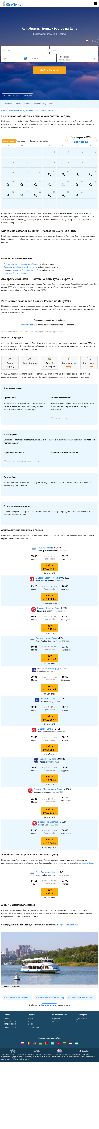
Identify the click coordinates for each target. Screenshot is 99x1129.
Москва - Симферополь (10, 1064)
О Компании (33, 1060)
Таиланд (31, 1025)
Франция (32, 1033)
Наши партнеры (35, 1078)
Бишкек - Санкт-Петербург (48, 578)
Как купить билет (35, 1088)
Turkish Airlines (59, 1042)
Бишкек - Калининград (48, 668)
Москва (7, 1018)
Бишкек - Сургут (49, 698)
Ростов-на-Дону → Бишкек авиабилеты (21, 264)
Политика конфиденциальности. (28, 1124)
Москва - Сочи (10, 1060)
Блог (30, 1085)
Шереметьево (82, 1022)
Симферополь (10, 1025)
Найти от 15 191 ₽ (49, 627)
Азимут (55, 1035)
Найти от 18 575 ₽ (49, 811)
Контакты (32, 1063)
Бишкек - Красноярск (48, 822)
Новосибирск (9, 1033)
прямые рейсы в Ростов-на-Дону (26, 270)
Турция (31, 1022)
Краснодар (8, 1029)
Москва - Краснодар (13, 1073)
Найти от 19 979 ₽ (49, 688)
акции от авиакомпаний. (70, 925)
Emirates (56, 1039)
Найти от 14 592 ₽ (49, 748)
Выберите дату (27, 325)
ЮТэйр (55, 1032)
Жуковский (81, 1029)
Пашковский (81, 1040)
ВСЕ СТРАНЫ (33, 1047)
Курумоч (80, 1043)
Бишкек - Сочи (45, 729)
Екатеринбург (10, 1036)
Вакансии (32, 1081)
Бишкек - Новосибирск (47, 638)
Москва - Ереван (11, 1070)
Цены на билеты (30, 110)
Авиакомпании (46, 110)
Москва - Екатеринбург (10, 1087)
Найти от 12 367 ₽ (49, 718)
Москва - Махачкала (13, 1092)
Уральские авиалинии (57, 1027)
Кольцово (80, 1036)
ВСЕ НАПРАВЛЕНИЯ (12, 1096)
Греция (31, 1043)
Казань (7, 1043)
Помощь (31, 1071)
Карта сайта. (61, 1124)
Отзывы (31, 1074)
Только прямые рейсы (39, 141)
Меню (95, 3)
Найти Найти (49, 892)
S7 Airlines (56, 1022)
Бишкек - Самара (48, 759)
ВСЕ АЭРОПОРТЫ (83, 1047)
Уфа (5, 1040)
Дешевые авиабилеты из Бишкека (19, 267)
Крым (30, 1018)
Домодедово (81, 1018)
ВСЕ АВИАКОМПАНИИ (60, 1051)
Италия (31, 1029)
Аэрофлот (56, 1018)
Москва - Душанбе (12, 1083)
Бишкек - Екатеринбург (48, 608)
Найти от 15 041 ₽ (49, 841)
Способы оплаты (35, 1067)
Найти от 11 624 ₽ (49, 597)
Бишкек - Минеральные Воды (48, 789)
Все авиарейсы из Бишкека (16, 997)
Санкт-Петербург (11, 1022)
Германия (32, 1036)
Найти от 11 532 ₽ (49, 658)
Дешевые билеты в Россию (16, 273)
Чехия (30, 1040)
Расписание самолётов (11, 110)
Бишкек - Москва (45, 548)
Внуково (80, 1025)
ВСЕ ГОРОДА (9, 1047)
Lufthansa (56, 1046)
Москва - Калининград (9, 1078)
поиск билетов (49, 1005)
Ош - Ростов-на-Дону (46, 872)
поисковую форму (86, 863)
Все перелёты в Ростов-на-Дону (50, 997)
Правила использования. (48, 1124)
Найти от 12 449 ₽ (49, 567)
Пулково (80, 1033)
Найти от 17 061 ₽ (49, 778)
